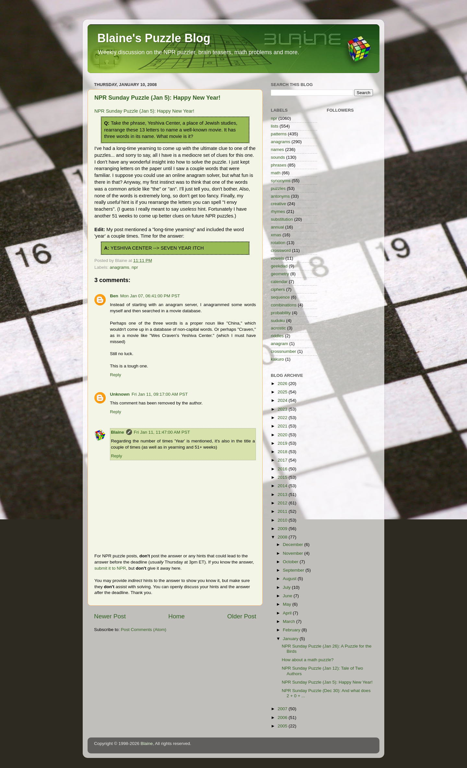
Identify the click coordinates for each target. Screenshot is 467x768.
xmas (276, 234)
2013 (283, 494)
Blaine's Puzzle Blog (153, 38)
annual (277, 227)
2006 (283, 717)
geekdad (279, 266)
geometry (280, 273)
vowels (277, 258)
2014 (283, 485)
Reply (115, 374)
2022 (283, 417)
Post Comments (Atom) (143, 629)
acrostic (278, 328)
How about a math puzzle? (308, 659)
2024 (283, 400)
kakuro (277, 359)
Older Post (241, 616)
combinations (284, 305)
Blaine (117, 432)
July (287, 587)
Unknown (120, 394)
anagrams (119, 267)
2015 (283, 477)
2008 (283, 537)
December (293, 544)
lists (274, 126)
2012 (283, 503)
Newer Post (110, 616)
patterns (279, 133)
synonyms (281, 180)
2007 (283, 708)
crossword (281, 250)
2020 (283, 434)
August (290, 578)
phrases (278, 165)
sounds (278, 157)
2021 (283, 426)
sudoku (278, 320)
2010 (283, 520)
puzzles (278, 188)
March (289, 621)
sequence (280, 297)
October (291, 561)
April (288, 613)
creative (278, 203)
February (292, 629)
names (277, 149)
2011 (283, 511)
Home (176, 616)
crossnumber (283, 351)
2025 (283, 392)
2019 (283, 443)
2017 (283, 460)
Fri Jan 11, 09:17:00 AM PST (160, 394)
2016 (283, 468)
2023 (283, 409)
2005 (283, 726)
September (294, 570)
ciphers (278, 289)
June (288, 595)
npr (135, 267)
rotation (278, 242)
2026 (283, 383)
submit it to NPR (110, 568)
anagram (279, 343)
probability (281, 312)
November (293, 553)
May (287, 604)
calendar (279, 281)
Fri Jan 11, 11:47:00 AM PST (162, 432)
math (276, 172)
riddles (277, 335)
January (291, 638)
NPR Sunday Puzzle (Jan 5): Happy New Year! (157, 97)
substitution (282, 219)
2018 (283, 451)
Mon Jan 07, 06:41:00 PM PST (150, 295)
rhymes (278, 211)
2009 (283, 528)
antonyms (280, 196)
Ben (114, 295)
